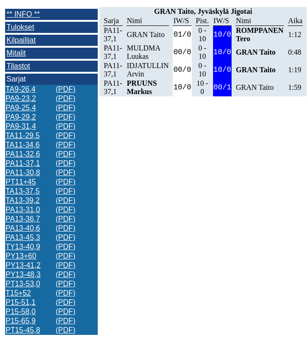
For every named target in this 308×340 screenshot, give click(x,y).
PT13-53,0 (23, 284)
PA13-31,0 (23, 210)
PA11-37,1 (23, 163)
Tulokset (20, 27)
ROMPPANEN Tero (259, 34)
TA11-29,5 (23, 135)
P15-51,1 (21, 302)
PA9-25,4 (21, 108)
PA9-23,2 (21, 98)
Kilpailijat (21, 40)
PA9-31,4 (21, 126)
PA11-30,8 (23, 172)
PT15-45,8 (23, 330)
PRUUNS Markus (142, 87)
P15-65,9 (21, 321)
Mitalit (16, 53)
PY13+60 (21, 256)
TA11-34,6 (23, 145)
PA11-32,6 (23, 154)
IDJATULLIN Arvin (148, 70)
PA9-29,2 (21, 117)
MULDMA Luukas (143, 52)
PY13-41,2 (23, 265)
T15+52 (18, 293)
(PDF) (65, 89)
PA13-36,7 (23, 219)
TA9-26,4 (21, 89)
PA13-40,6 (23, 228)
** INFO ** (23, 14)
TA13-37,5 (23, 191)
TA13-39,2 (23, 200)
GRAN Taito (146, 34)
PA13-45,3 (23, 237)
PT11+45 (21, 182)
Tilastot (18, 66)
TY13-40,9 (23, 247)
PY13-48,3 (23, 274)
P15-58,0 (21, 311)
